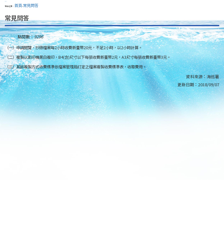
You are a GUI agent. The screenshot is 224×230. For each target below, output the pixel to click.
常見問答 (30, 5)
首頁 (18, 5)
